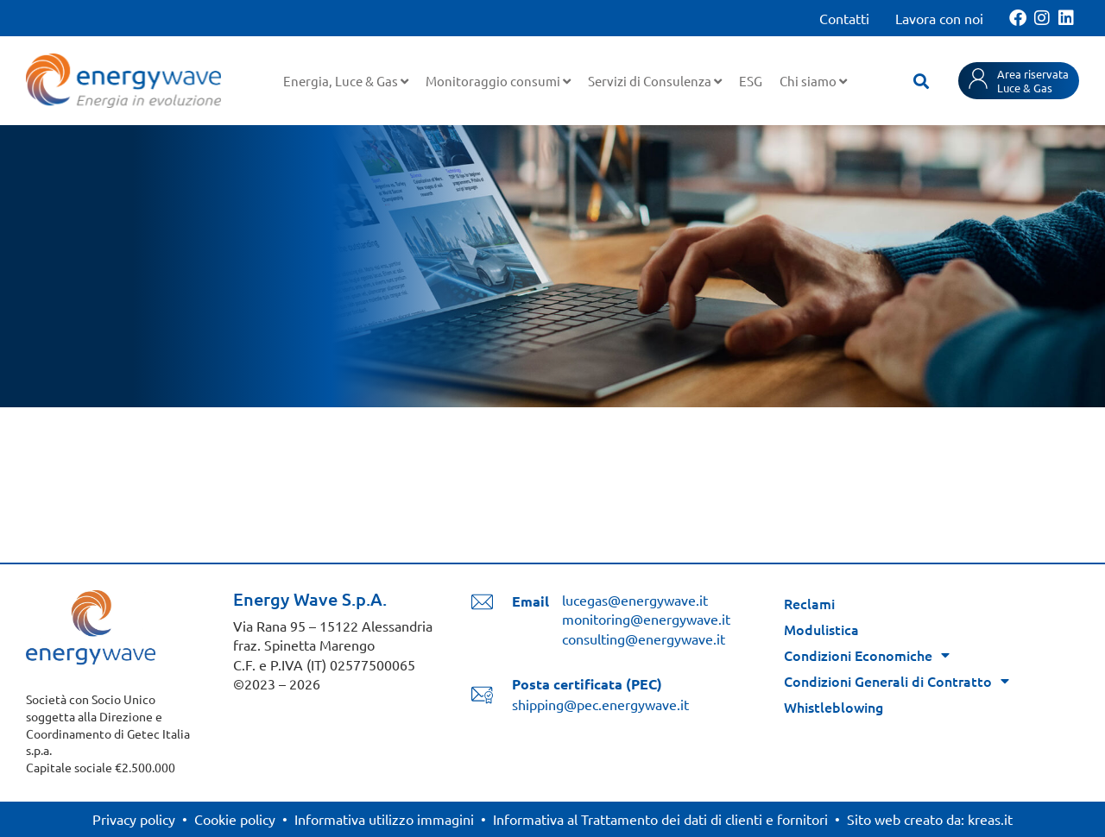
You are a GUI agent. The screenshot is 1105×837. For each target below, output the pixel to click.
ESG (750, 80)
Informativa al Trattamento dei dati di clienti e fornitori (660, 819)
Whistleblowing (833, 706)
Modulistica (821, 629)
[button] (921, 81)
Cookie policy (234, 819)
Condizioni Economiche (867, 655)
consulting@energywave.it (643, 638)
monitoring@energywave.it (646, 618)
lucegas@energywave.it (635, 599)
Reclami (809, 603)
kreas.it (990, 819)
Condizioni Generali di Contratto (896, 681)
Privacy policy (133, 819)
